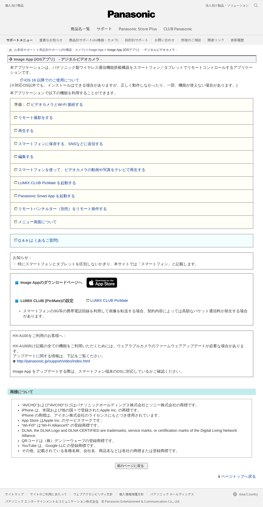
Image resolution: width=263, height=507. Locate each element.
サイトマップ (14, 494)
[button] (136, 39)
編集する (26, 157)
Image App (96, 49)
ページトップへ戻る (238, 476)
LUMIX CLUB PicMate (109, 300)
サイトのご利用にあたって (48, 494)
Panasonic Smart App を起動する (46, 196)
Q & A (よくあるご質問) (38, 240)
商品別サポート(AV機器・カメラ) (62, 49)
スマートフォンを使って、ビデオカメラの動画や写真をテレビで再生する (81, 170)
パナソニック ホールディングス (172, 494)
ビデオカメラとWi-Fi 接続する (57, 104)
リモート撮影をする (35, 118)
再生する (26, 131)
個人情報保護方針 (131, 494)
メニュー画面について (37, 222)
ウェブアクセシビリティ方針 (93, 494)
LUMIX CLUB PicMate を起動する (47, 183)
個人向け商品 (14, 5)
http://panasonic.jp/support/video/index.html (53, 361)
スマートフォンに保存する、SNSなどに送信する (60, 144)
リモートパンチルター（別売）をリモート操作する (62, 209)
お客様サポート (25, 49)
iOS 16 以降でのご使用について (51, 80)
